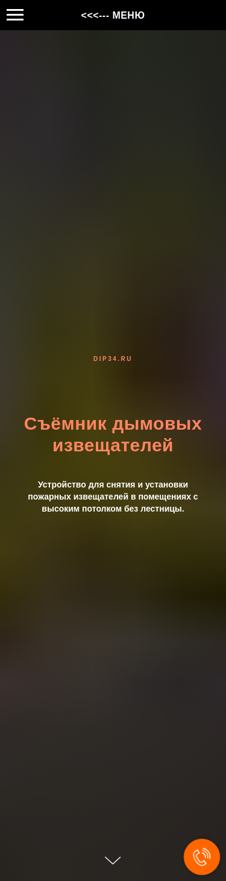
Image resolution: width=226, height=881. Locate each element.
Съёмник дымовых (113, 423)
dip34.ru (113, 359)
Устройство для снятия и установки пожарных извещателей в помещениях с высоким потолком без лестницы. (113, 496)
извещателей (113, 445)
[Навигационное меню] (15, 15)
